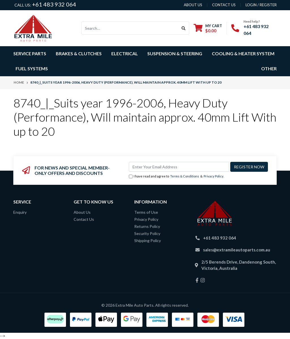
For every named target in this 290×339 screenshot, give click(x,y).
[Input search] (129, 28)
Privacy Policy (213, 176)
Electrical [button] (124, 53)
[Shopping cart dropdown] (207, 28)
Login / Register (261, 5)
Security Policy (147, 233)
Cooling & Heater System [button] (243, 53)
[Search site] (183, 28)
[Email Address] (179, 167)
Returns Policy (147, 226)
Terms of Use (146, 212)
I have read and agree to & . (176, 176)
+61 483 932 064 (54, 4)
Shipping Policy (147, 240)
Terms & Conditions (184, 176)
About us (193, 5)
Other (269, 68)
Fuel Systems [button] (32, 68)
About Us (82, 212)
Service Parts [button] (29, 53)
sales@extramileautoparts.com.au (236, 249)
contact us (224, 5)
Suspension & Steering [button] (174, 53)
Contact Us (84, 219)
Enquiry (20, 212)
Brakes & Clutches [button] (79, 53)
